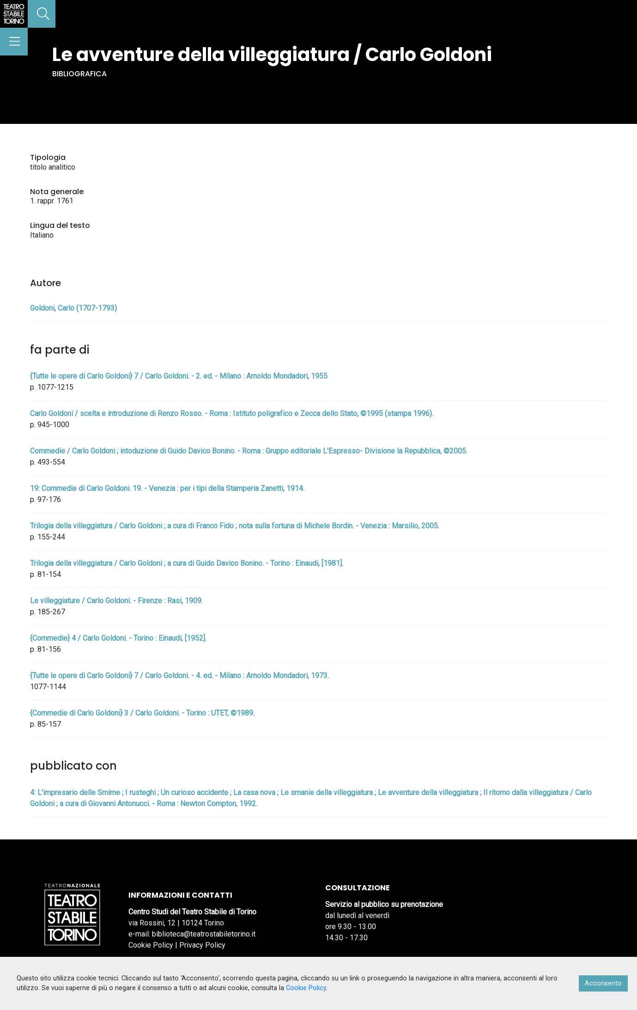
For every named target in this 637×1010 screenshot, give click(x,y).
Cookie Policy (150, 945)
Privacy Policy (202, 945)
